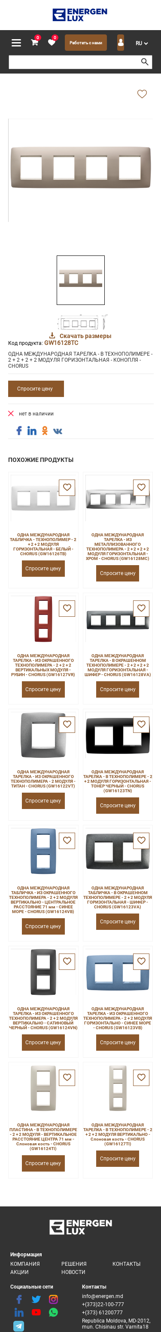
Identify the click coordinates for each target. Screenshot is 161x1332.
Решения (74, 1264)
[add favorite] (142, 94)
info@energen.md (102, 1296)
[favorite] (51, 43)
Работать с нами (86, 42)
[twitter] (36, 1299)
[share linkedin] (31, 431)
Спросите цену (35, 389)
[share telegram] (18, 1325)
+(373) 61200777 (102, 1313)
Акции (19, 1272)
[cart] (34, 43)
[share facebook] (18, 431)
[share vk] (57, 431)
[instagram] (53, 1299)
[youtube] (36, 1312)
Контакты (126, 1264)
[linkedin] (18, 1312)
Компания (25, 1264)
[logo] (80, 15)
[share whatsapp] (53, 1312)
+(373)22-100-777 (103, 1304)
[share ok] (44, 431)
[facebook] (18, 1299)
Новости (73, 1272)
